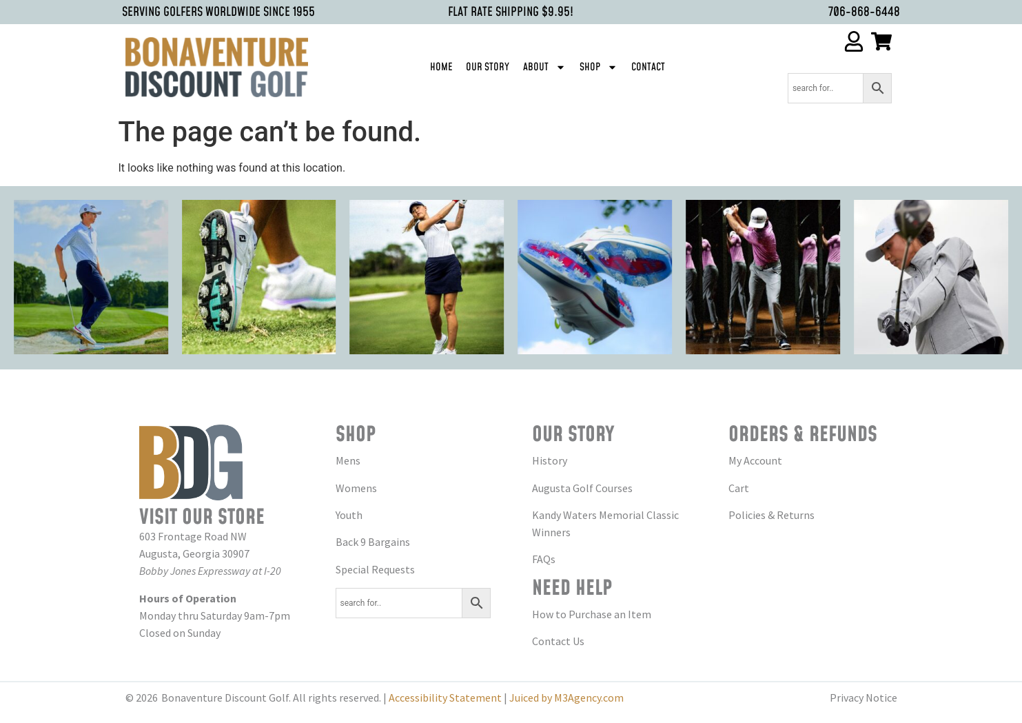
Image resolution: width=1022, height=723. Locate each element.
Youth (349, 515)
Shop (598, 67)
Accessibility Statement (445, 697)
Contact (648, 67)
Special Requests (375, 569)
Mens (348, 460)
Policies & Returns (771, 515)
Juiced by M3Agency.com (566, 697)
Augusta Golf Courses (582, 488)
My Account (755, 460)
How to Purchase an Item (591, 614)
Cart (738, 488)
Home (441, 67)
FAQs (543, 559)
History (549, 460)
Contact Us (558, 641)
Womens (356, 488)
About (544, 67)
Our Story (487, 67)
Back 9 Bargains (373, 542)
